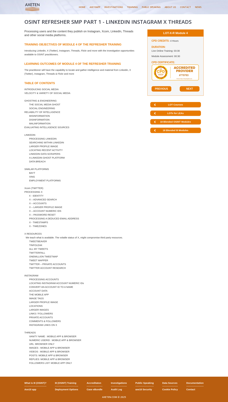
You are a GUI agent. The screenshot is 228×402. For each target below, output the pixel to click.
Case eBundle (94, 389)
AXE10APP (95, 7)
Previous (161, 88)
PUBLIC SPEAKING (151, 7)
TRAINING (132, 7)
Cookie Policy (170, 389)
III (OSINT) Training (65, 383)
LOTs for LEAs (175, 113)
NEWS (198, 7)
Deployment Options (66, 389)
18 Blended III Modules (175, 130)
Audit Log (116, 389)
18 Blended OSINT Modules (175, 121)
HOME (82, 7)
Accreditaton (94, 383)
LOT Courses (175, 104)
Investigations (119, 383)
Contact (190, 389)
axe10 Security (143, 389)
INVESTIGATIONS (113, 7)
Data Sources (169, 383)
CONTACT (185, 7)
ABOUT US (170, 7)
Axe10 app (30, 389)
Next (189, 88)
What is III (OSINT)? (35, 383)
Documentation (195, 383)
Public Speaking (144, 383)
